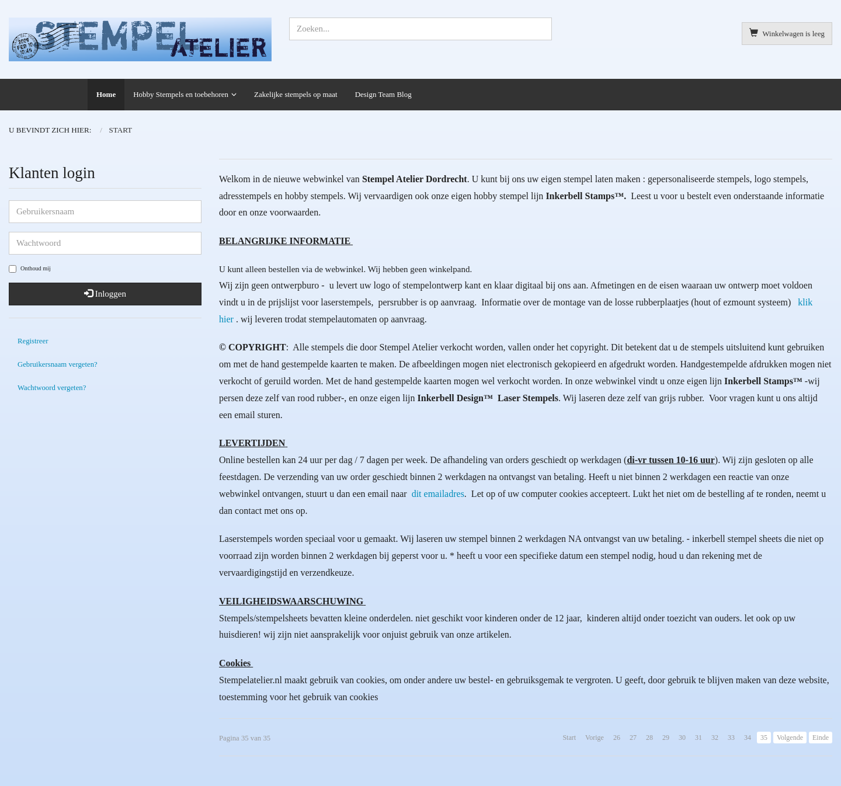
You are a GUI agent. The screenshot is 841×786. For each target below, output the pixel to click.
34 (747, 737)
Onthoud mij (30, 269)
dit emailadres (436, 494)
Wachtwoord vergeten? (52, 388)
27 (633, 737)
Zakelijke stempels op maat (296, 94)
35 (763, 737)
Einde (820, 737)
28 (649, 737)
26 (616, 737)
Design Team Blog (383, 94)
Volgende (790, 737)
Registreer (33, 341)
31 (698, 737)
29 (665, 737)
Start (569, 737)
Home (106, 94)
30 (682, 737)
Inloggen (105, 293)
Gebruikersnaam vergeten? (58, 364)
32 (714, 737)
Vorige (594, 737)
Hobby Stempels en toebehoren (180, 94)
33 (731, 737)
